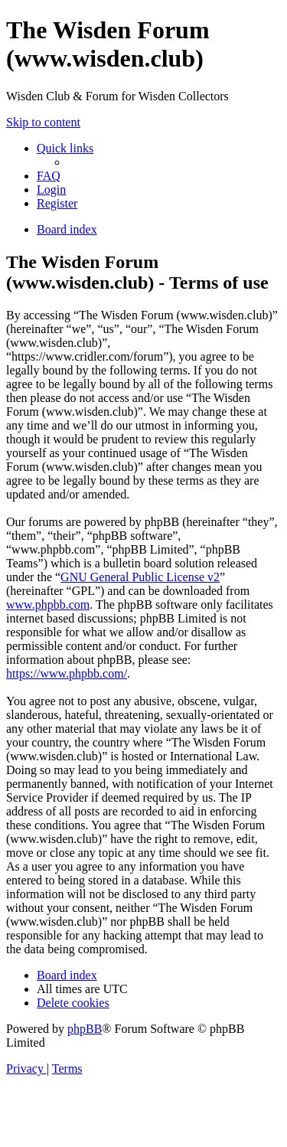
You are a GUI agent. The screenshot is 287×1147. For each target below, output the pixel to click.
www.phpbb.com (48, 604)
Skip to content (43, 122)
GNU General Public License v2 (140, 576)
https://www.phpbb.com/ (66, 673)
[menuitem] (48, 175)
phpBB (84, 1028)
